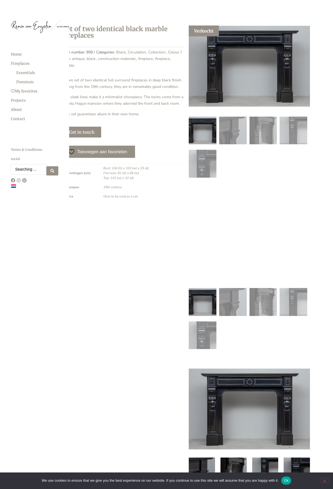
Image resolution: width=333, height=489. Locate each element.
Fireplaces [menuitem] (20, 63)
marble (83, 79)
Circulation (119, 65)
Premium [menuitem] (25, 81)
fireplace (160, 72)
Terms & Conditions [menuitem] (26, 150)
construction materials (132, 72)
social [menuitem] (15, 159)
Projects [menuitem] (18, 100)
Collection (139, 65)
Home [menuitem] (16, 54)
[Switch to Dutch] (13, 184)
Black (103, 65)
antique (93, 72)
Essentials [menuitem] (25, 72)
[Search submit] (52, 168)
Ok (286, 480)
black (105, 72)
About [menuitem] (16, 109)
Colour (156, 65)
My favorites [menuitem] (24, 91)
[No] (324, 480)
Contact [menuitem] (18, 118)
